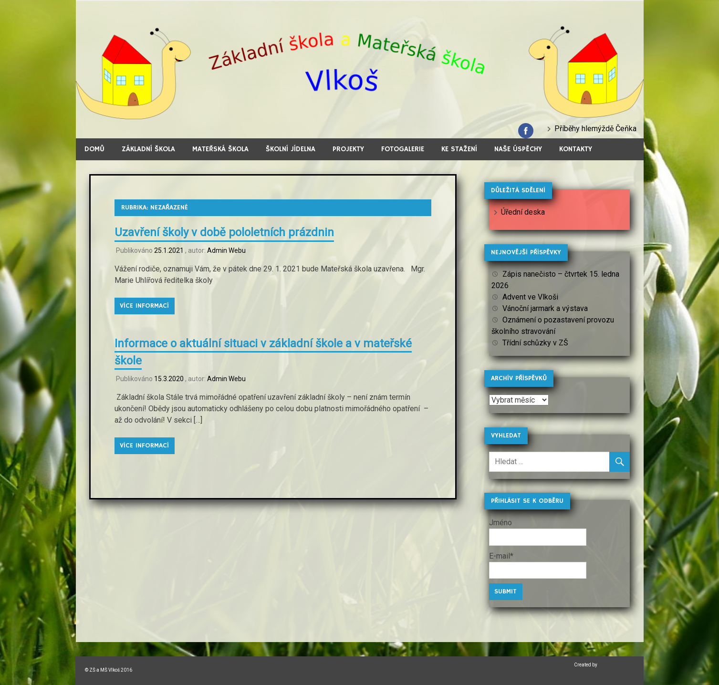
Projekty (348, 149)
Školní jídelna (290, 149)
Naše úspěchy (518, 149)
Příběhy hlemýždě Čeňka (595, 128)
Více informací (144, 305)
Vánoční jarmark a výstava (545, 308)
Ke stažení (459, 149)
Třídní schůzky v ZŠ (535, 342)
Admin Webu (226, 250)
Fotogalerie (402, 149)
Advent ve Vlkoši (530, 296)
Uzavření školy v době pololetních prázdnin (224, 232)
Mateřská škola (220, 149)
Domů (94, 149)
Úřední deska (523, 212)
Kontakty (575, 149)
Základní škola (148, 149)
